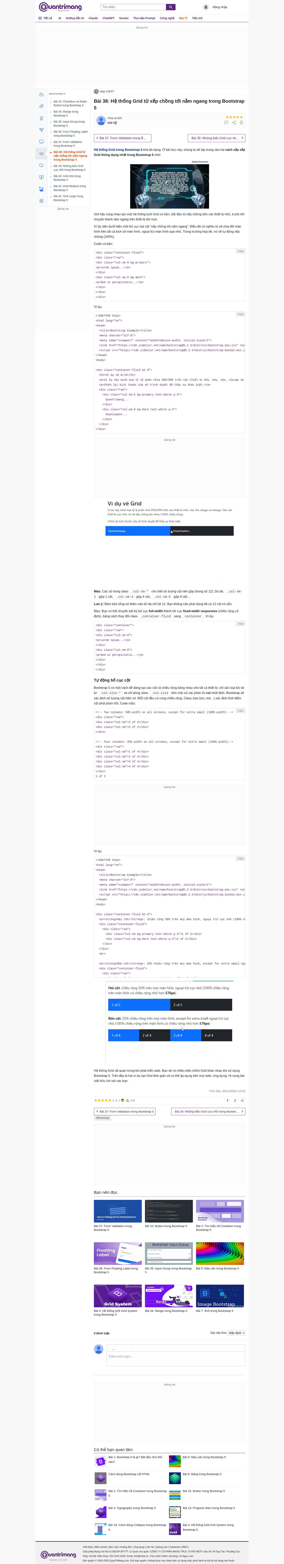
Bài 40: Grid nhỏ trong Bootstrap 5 (67, 178)
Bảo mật (113, 1540)
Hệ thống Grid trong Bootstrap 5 (118, 149)
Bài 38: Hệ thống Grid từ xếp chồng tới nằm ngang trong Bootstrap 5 (70, 155)
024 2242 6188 (117, 1549)
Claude (93, 18)
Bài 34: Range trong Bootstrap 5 (66, 113)
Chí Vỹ (112, 122)
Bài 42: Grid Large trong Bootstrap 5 (68, 198)
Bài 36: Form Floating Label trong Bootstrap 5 (71, 133)
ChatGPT (108, 18)
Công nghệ (167, 18)
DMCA (185, 1540)
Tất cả (47, 18)
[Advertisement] (142, 57)
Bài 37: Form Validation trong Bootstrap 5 (125, 138)
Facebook (174, 1540)
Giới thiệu (88, 1540)
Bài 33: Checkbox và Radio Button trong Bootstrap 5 (70, 103)
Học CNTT (107, 91)
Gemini (123, 18)
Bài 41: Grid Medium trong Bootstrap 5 (70, 188)
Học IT (183, 18)
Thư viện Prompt (144, 18)
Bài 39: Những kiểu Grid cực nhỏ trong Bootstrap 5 (218, 138)
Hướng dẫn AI (75, 18)
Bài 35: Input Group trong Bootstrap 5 (69, 123)
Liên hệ (150, 1540)
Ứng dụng (139, 1540)
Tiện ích (197, 18)
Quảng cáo (161, 1540)
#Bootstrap (102, 1111)
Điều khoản (101, 1540)
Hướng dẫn (126, 1540)
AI (59, 18)
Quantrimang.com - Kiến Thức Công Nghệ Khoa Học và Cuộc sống (62, 7)
